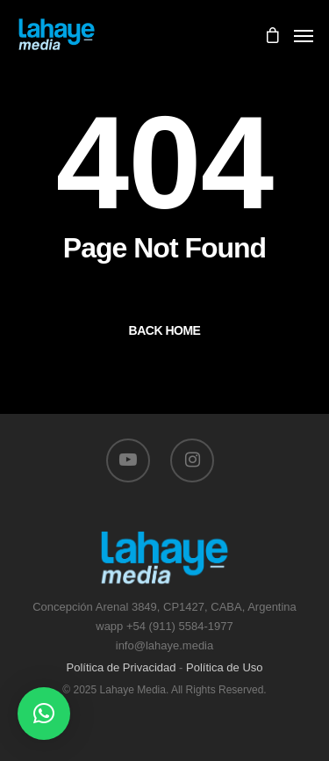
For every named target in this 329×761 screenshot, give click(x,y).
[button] (44, 713)
